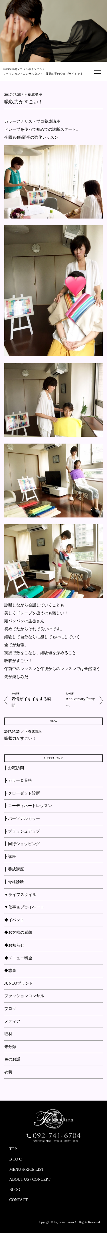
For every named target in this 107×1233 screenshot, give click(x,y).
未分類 (10, 1047)
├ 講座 (10, 856)
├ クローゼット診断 (22, 793)
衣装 (8, 1072)
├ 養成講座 (33, 94)
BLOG (14, 1190)
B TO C (15, 1159)
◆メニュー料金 (18, 958)
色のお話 (12, 1059)
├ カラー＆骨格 (18, 780)
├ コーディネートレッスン (28, 806)
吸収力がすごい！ (23, 102)
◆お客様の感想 (18, 932)
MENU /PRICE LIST (26, 1169)
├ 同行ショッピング (22, 844)
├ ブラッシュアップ (22, 831)
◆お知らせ (14, 945)
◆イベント (14, 920)
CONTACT (18, 1200)
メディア (12, 1021)
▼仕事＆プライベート (24, 907)
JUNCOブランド (18, 983)
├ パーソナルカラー (22, 818)
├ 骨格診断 (14, 882)
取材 (8, 1034)
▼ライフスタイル (20, 895)
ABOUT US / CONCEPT (30, 1179)
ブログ (10, 1009)
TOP (13, 1149)
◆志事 (10, 970)
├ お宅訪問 (14, 768)
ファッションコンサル (24, 996)
